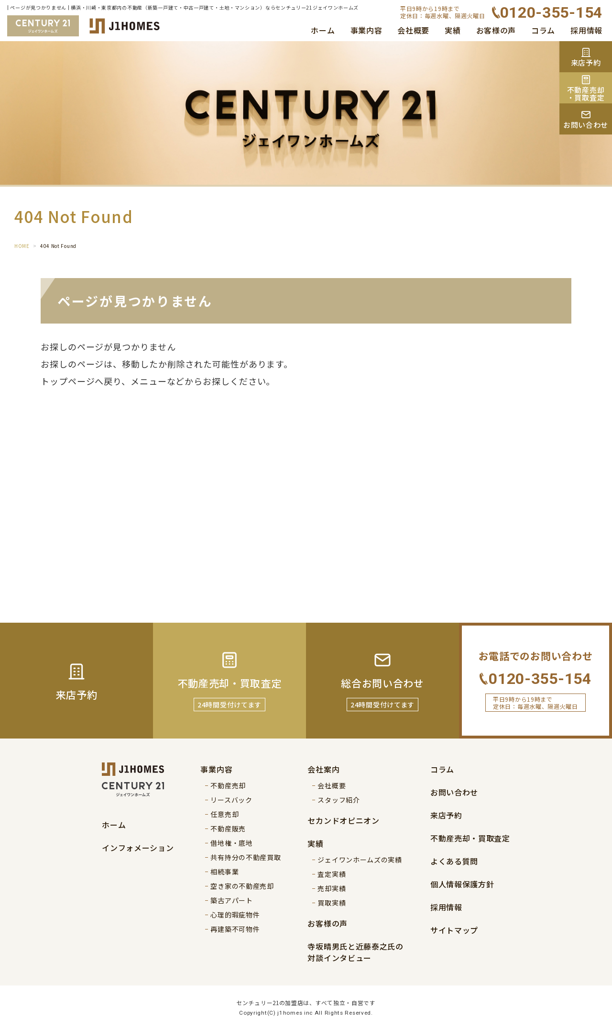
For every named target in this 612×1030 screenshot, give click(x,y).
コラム (543, 30)
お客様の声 (496, 30)
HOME (22, 245)
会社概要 (413, 30)
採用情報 (586, 30)
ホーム (323, 30)
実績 (452, 30)
